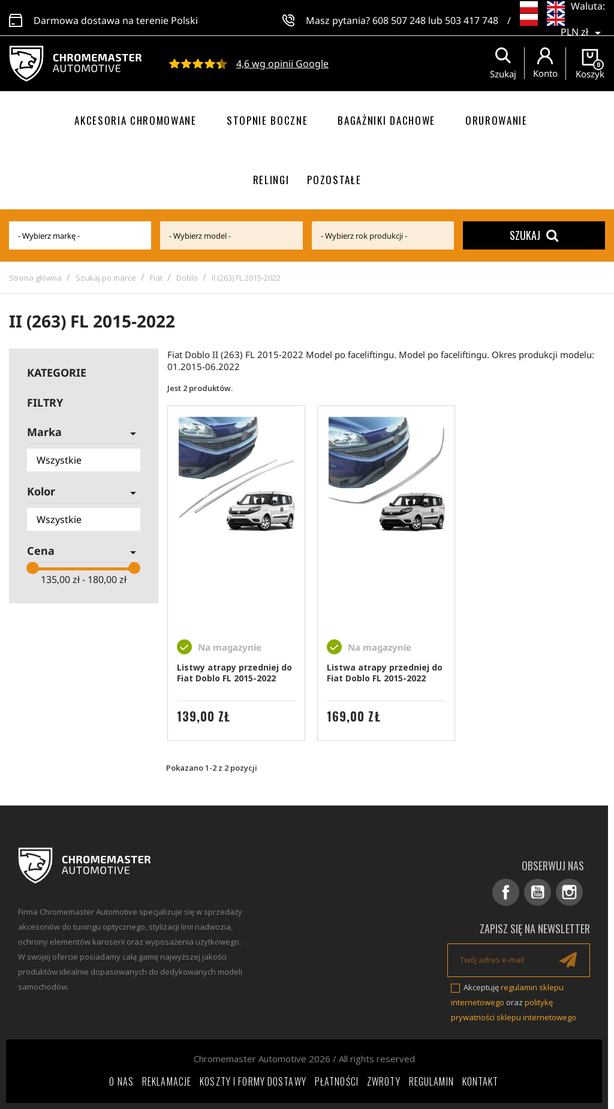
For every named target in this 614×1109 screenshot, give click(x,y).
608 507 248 (399, 18)
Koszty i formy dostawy (253, 1081)
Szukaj (534, 235)
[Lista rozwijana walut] (583, 24)
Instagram (569, 892)
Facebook (506, 892)
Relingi (271, 179)
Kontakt (480, 1081)
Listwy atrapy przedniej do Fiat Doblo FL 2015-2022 (234, 673)
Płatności (337, 1081)
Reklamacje (166, 1081)
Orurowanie (496, 120)
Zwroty (384, 1081)
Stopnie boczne (267, 120)
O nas (121, 1081)
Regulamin (431, 1081)
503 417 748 (471, 18)
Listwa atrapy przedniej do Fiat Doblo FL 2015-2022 (385, 673)
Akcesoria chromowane (135, 120)
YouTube (537, 892)
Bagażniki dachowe (386, 120)
